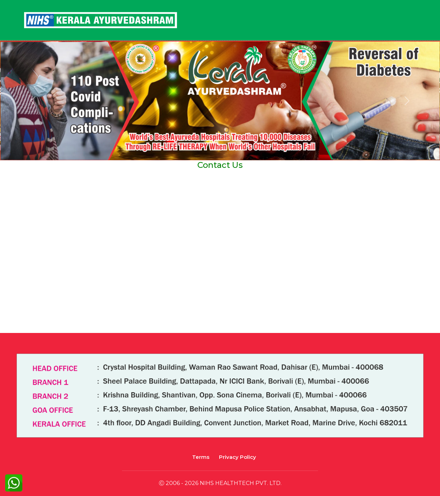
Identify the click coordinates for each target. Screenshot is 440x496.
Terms (200, 457)
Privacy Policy (237, 457)
